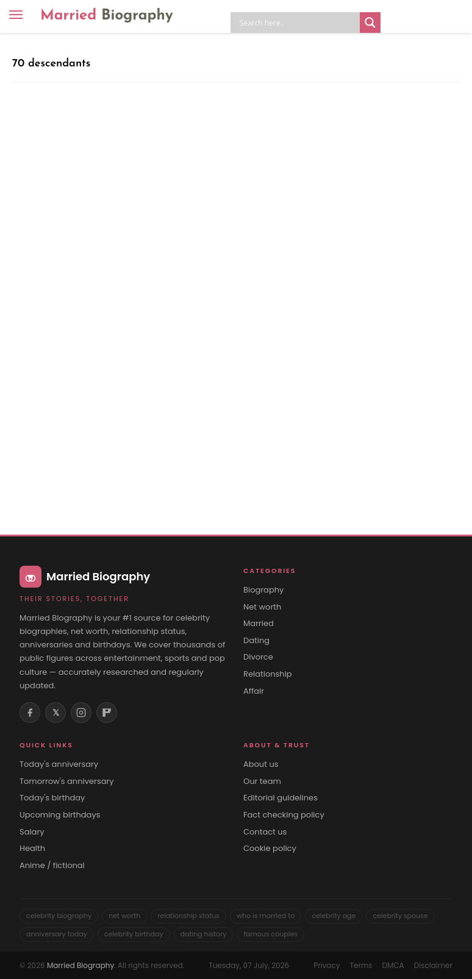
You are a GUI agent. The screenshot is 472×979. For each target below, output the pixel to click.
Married (106, 16)
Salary (32, 832)
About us (261, 764)
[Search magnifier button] (370, 22)
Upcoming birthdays (60, 815)
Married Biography (80, 965)
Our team (262, 781)
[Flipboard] (106, 712)
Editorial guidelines (280, 797)
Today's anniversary (59, 764)
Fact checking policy (283, 815)
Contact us (265, 832)
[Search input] (298, 22)
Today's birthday (52, 797)
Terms (360, 965)
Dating (256, 640)
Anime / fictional (52, 865)
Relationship (267, 674)
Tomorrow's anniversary (67, 781)
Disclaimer (433, 965)
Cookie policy (269, 848)
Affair (253, 691)
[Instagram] (81, 712)
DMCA (393, 965)
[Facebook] (30, 712)
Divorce (258, 657)
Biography (263, 590)
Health (32, 848)
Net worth (262, 607)
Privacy (326, 965)
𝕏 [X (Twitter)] (55, 713)
